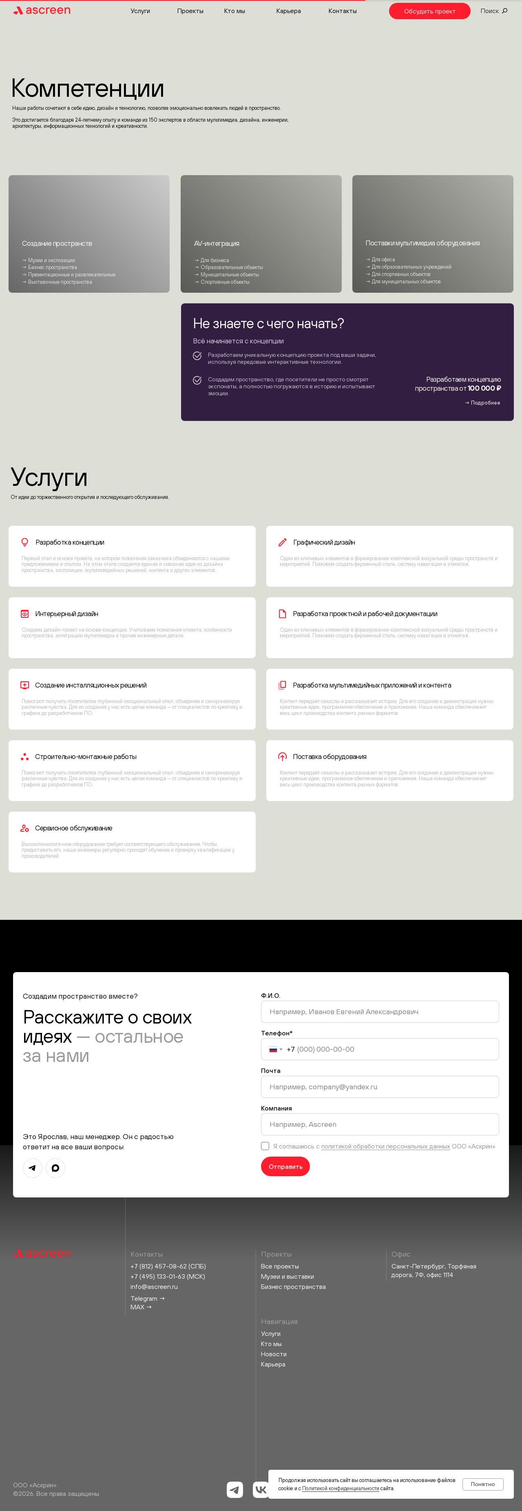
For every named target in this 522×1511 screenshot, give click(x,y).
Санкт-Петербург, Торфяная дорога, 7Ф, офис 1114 (434, 1270)
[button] (430, 11)
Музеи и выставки (287, 1276)
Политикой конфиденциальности (340, 1488)
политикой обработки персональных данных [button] (385, 1146)
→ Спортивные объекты (222, 282)
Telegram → (148, 1298)
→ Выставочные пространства (57, 282)
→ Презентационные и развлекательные (68, 274)
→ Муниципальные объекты (226, 274)
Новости (274, 1353)
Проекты (190, 10)
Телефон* (277, 1033)
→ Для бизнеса (211, 260)
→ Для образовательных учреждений (408, 267)
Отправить (286, 1166)
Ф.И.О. (271, 995)
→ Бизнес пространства (49, 267)
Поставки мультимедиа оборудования (422, 243)
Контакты (343, 10)
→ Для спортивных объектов (398, 274)
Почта (271, 1070)
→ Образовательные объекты (228, 267)
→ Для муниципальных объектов (403, 281)
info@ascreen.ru (154, 1286)
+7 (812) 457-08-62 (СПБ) (168, 1266)
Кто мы (234, 10)
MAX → (141, 1307)
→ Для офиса (380, 259)
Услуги (140, 10)
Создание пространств (57, 243)
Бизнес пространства (293, 1286)
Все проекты (280, 1266)
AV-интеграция (216, 243)
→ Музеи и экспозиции (48, 260)
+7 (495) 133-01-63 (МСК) (167, 1276)
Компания (276, 1108)
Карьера (288, 10)
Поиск (490, 10)
